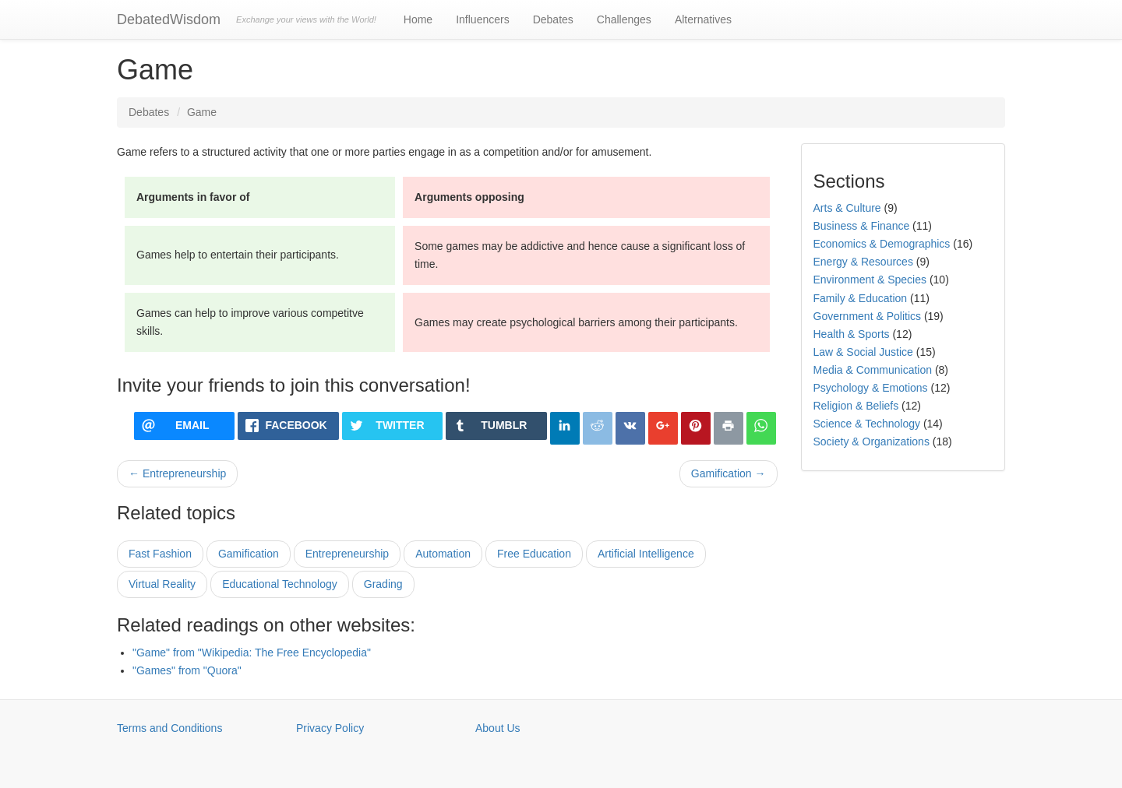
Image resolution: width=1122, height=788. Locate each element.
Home (418, 19)
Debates (553, 19)
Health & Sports (851, 334)
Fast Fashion (160, 553)
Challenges (624, 19)
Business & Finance (861, 226)
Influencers (482, 19)
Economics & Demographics (882, 243)
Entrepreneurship (347, 553)
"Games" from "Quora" (187, 670)
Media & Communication (873, 370)
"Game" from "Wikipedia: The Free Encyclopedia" (251, 652)
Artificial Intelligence (646, 553)
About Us (497, 728)
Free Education (534, 553)
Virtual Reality (162, 584)
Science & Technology (867, 423)
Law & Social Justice (863, 352)
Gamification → (728, 473)
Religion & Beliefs (856, 405)
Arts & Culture (847, 208)
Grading (383, 584)
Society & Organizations (871, 441)
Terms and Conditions (169, 728)
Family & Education (860, 298)
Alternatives (703, 19)
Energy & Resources (863, 261)
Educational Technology (279, 584)
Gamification (248, 553)
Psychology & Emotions (870, 388)
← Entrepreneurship (177, 473)
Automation (443, 553)
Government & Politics (867, 316)
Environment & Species (870, 279)
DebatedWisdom (169, 19)
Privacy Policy (330, 728)
